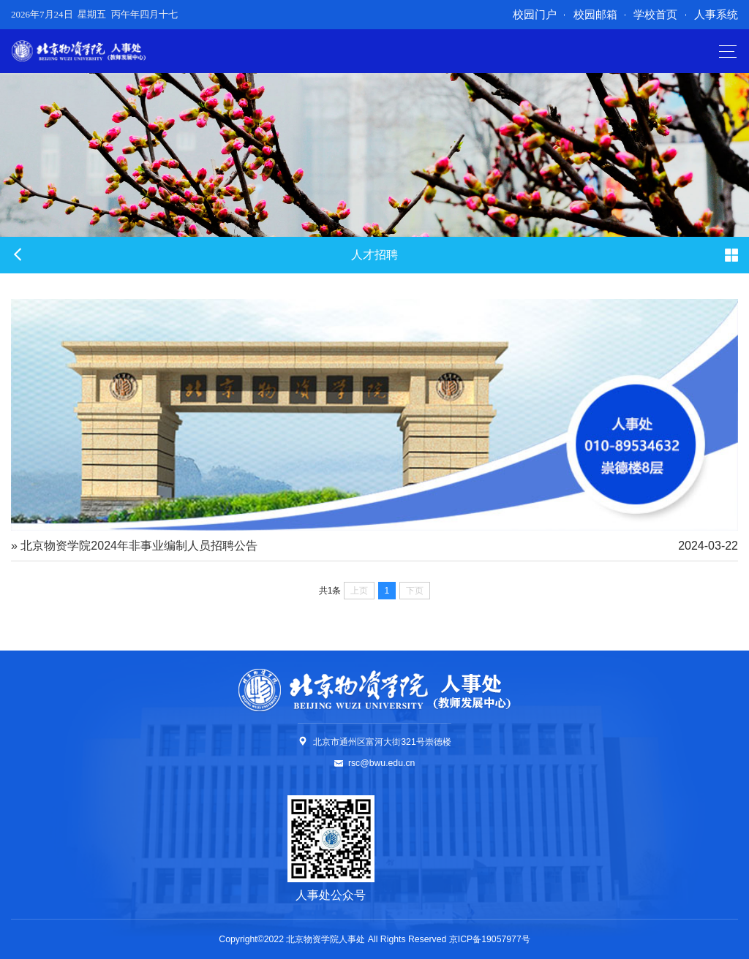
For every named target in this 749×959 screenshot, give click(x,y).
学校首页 (655, 14)
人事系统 (716, 14)
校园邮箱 (595, 14)
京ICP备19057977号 (489, 939)
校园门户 (535, 14)
